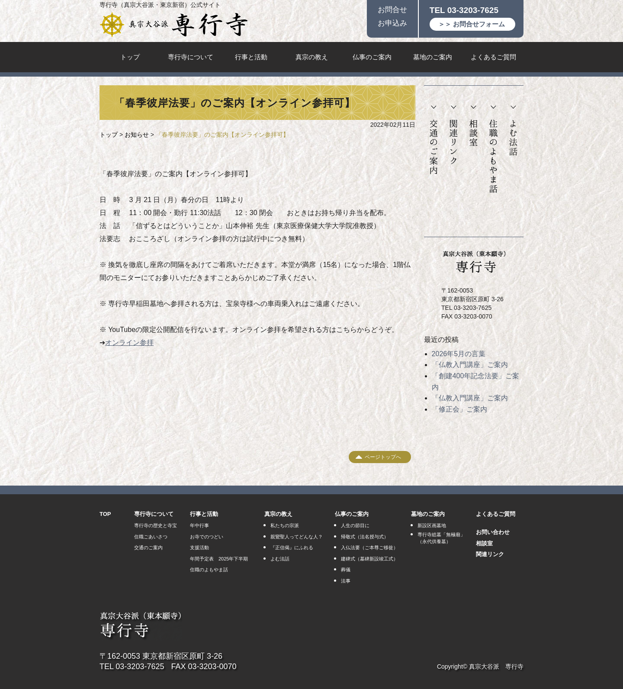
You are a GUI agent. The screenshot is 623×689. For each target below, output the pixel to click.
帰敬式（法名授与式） (365, 536)
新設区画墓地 (431, 525)
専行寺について (190, 57)
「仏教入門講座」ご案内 (470, 364)
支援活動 (199, 547)
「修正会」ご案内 (459, 409)
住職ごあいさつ (150, 536)
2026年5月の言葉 (459, 353)
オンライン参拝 (129, 342)
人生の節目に (355, 525)
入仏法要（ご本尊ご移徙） (369, 547)
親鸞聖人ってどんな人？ (296, 536)
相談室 (473, 126)
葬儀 (345, 569)
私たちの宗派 (284, 525)
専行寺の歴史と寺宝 (155, 525)
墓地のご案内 (432, 57)
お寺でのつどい (206, 536)
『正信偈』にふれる (291, 547)
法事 (345, 580)
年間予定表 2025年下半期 (219, 558)
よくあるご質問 (493, 57)
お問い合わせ (493, 532)
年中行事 (199, 525)
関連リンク (453, 135)
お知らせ (137, 134)
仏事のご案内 (372, 57)
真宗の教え (311, 57)
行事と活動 (251, 57)
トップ (130, 57)
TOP (105, 514)
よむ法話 (513, 131)
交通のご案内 (433, 140)
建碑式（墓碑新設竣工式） (369, 558)
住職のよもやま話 (493, 149)
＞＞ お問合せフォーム (471, 24)
